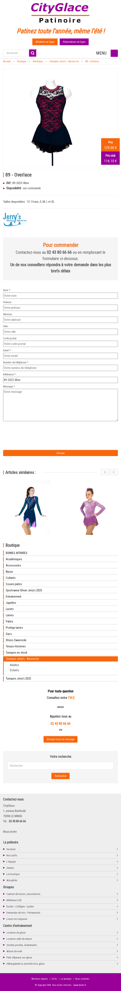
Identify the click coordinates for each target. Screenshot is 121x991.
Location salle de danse (19, 938)
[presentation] (37, 430)
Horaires (11, 849)
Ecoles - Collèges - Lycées (20, 906)
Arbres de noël (14, 951)
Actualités (11, 880)
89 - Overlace (92, 61)
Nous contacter (82, 979)
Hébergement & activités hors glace (25, 963)
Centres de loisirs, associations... (24, 894)
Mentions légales (39, 979)
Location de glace (15, 932)
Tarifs (54, 979)
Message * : (9, 386)
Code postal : (10, 338)
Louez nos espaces (16, 918)
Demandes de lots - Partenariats (23, 912)
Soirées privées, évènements (21, 945)
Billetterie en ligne (45, 41)
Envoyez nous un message (60, 739)
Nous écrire (10, 832)
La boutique (12, 874)
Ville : (6, 326)
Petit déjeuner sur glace (19, 957)
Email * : (7, 350)
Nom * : (7, 290)
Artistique (38, 61)
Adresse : (8, 314)
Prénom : (7, 302)
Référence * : (10, 374)
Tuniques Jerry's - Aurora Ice (64, 61)
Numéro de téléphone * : (16, 362)
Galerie (10, 867)
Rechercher (61, 775)
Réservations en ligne (74, 41)
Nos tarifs (11, 855)
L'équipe (11, 861)
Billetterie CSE (14, 900)
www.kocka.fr (79, 985)
